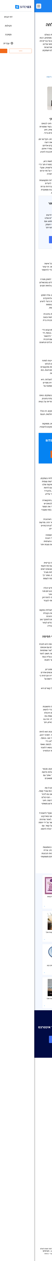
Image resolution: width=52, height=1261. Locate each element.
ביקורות (44, 1105)
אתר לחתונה (42, 1158)
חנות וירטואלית (42, 1132)
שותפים (44, 1226)
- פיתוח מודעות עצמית (38, 70)
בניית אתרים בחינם (40, 1129)
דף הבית (44, 1094)
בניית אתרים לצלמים (39, 1147)
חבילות (44, 1098)
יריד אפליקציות (38, 1116)
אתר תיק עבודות (41, 1162)
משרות (41, 1222)
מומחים (44, 1229)
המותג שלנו (43, 1233)
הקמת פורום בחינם (40, 1180)
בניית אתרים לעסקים (39, 1143)
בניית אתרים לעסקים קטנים (37, 1165)
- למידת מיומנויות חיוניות (37, 67)
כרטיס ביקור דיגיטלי (40, 1169)
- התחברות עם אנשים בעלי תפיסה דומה (30, 76)
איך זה (45, 871)
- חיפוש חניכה (41, 83)
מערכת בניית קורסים (39, 1184)
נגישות (12, 1253)
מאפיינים (44, 1102)
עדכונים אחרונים (41, 1120)
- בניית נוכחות (41, 80)
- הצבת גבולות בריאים (38, 73)
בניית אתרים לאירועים (39, 1151)
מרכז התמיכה (42, 1215)
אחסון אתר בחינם (41, 1195)
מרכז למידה (42, 18)
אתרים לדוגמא (42, 1109)
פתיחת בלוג (43, 1176)
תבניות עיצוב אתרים (40, 1113)
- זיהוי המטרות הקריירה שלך (35, 61)
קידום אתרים (42, 1202)
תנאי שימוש (38, 1253)
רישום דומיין (43, 1136)
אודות (45, 1211)
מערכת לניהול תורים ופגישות (37, 1191)
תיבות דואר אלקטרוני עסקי (37, 1173)
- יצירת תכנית (41, 64)
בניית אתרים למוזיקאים (39, 1154)
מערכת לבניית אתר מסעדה (37, 1188)
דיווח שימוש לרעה (21, 1253)
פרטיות (31, 1253)
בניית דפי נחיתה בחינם (39, 1140)
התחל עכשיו (26, 454)
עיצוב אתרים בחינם (40, 1199)
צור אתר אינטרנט (26, 240)
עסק (31, 18)
